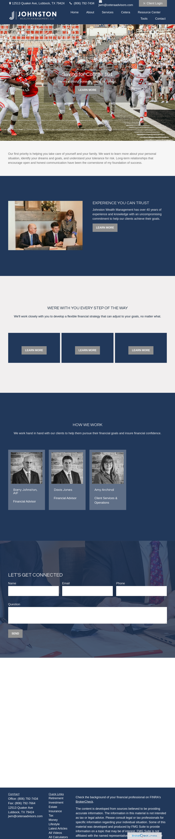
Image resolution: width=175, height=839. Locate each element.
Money (53, 820)
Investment (56, 802)
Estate (53, 807)
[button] (74, 12)
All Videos (55, 833)
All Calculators (58, 837)
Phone (120, 583)
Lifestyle (54, 824)
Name (12, 583)
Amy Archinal (104, 489)
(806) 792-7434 (81, 3)
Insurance (55, 811)
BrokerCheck (84, 801)
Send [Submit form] (15, 633)
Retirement (56, 798)
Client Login (152, 3)
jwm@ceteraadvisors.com (25, 816)
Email (66, 583)
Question (14, 604)
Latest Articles (58, 828)
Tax (51, 815)
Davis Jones (63, 489)
